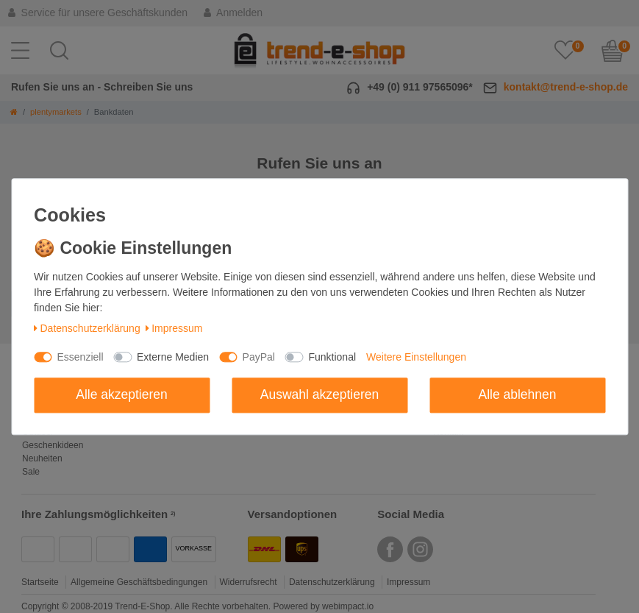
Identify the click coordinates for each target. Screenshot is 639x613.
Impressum (174, 329)
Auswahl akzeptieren (319, 394)
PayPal (259, 357)
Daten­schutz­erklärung (87, 329)
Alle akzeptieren (122, 394)
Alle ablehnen (517, 394)
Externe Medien (173, 357)
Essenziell (80, 357)
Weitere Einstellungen (416, 357)
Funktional (332, 357)
